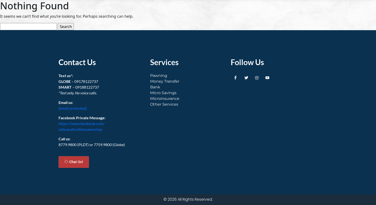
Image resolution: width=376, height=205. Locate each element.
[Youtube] (267, 77)
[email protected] (73, 108)
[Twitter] (246, 77)
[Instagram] (256, 77)
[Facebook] (235, 77)
